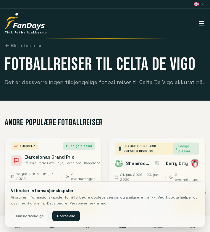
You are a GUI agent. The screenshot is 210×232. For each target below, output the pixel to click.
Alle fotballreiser (24, 45)
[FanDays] (26, 23)
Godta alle (66, 216)
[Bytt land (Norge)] (199, 4)
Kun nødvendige (30, 216)
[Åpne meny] (201, 23)
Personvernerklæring (88, 203)
